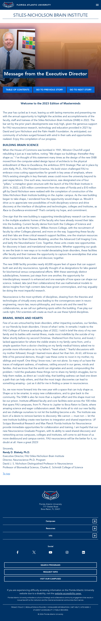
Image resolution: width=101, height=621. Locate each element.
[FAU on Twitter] (34, 552)
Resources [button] (50, 528)
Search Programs (50, 565)
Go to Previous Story (49, 89)
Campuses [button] (50, 521)
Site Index (85, 607)
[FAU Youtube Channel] (50, 552)
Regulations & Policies (36, 607)
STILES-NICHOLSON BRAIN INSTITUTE (50, 15)
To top (6, 473)
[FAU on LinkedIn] (83, 552)
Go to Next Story (80, 89)
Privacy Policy (17, 607)
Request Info (50, 572)
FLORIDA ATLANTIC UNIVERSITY (34, 5)
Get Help (75, 607)
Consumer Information (58, 607)
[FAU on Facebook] (17, 552)
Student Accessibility (43, 610)
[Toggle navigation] (97, 5)
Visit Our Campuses (50, 578)
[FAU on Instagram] (67, 552)
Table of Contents (17, 89)
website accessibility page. (68, 593)
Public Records (61, 610)
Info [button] (50, 535)
